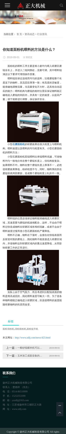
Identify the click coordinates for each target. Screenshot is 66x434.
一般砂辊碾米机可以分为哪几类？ (30, 347)
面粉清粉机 (8, 329)
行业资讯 (42, 34)
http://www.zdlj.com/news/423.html (33, 337)
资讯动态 (29, 34)
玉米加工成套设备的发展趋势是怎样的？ (30, 355)
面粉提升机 (32, 329)
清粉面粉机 (20, 329)
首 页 (19, 34)
